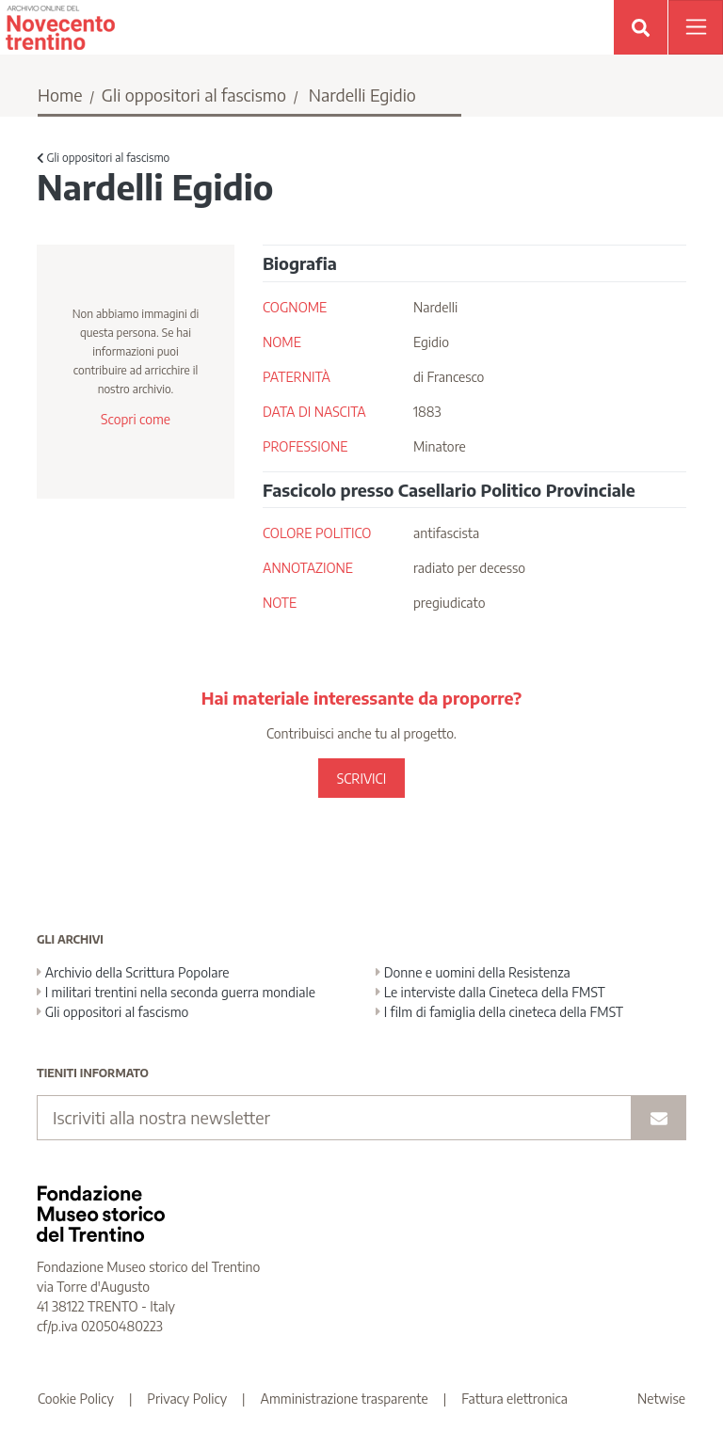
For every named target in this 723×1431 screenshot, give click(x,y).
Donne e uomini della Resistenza (473, 972)
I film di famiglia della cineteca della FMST (499, 1012)
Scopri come (135, 419)
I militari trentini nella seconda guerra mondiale (176, 992)
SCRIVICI (361, 779)
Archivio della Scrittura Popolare (133, 972)
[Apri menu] (695, 27)
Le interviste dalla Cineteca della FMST (490, 992)
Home (60, 94)
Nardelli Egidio (362, 94)
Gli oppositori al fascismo (194, 94)
